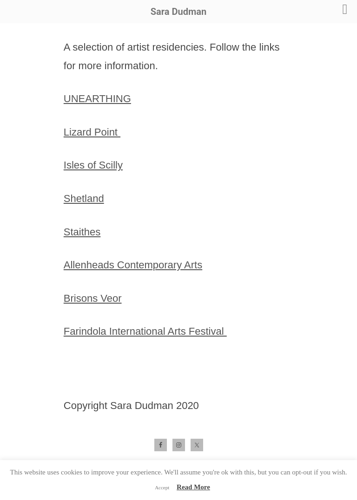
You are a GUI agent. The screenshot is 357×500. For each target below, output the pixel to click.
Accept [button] (162, 487)
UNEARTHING (97, 98)
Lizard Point (92, 132)
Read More (193, 487)
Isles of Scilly (93, 165)
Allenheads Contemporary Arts (133, 265)
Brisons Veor (93, 298)
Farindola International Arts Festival (145, 331)
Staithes (82, 232)
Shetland (84, 198)
